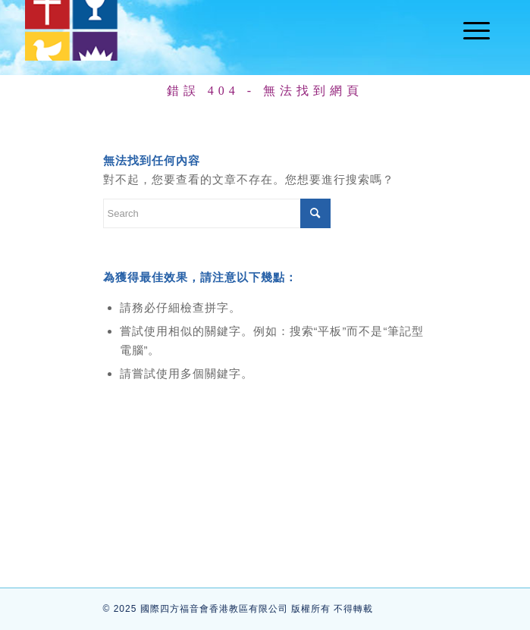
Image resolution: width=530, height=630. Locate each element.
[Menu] (469, 30)
